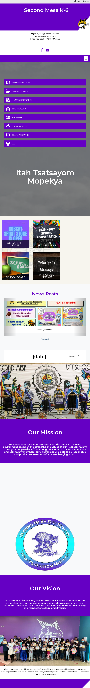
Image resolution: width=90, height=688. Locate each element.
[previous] (7, 356)
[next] (11, 356)
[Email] (47, 50)
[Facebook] (42, 50)
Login (77, 1)
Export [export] (71, 356)
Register (86, 1)
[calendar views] (83, 356)
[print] (78, 356)
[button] (10, 317)
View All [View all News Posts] (45, 339)
